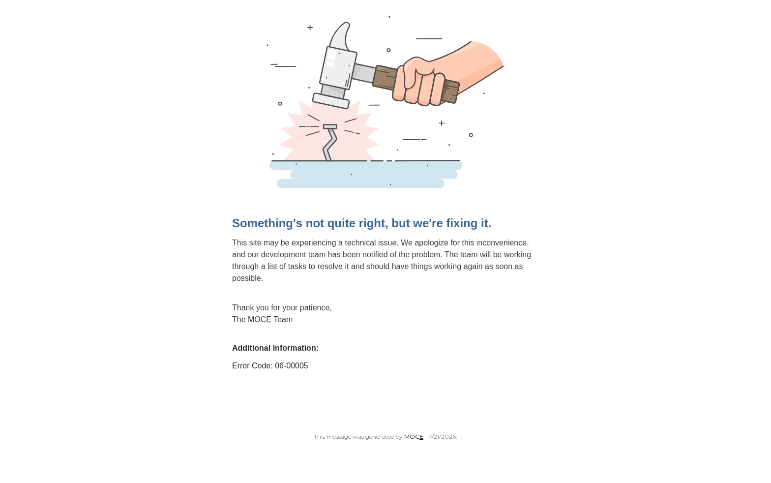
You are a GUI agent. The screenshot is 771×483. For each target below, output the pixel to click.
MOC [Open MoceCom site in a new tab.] (413, 436)
